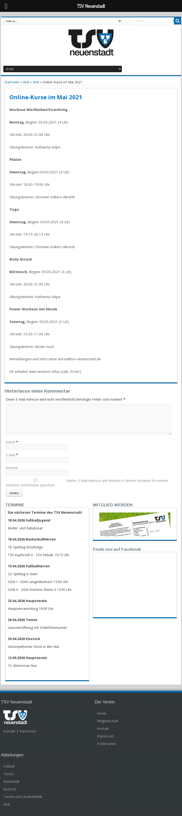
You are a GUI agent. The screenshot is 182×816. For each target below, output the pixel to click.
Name (10, 442)
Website (12, 467)
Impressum (27, 731)
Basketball (11, 781)
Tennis (8, 774)
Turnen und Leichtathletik (22, 796)
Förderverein (106, 743)
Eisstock (9, 789)
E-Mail (10, 455)
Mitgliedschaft (107, 721)
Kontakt (9, 731)
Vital (26, 82)
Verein (101, 713)
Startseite (12, 82)
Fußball (8, 766)
